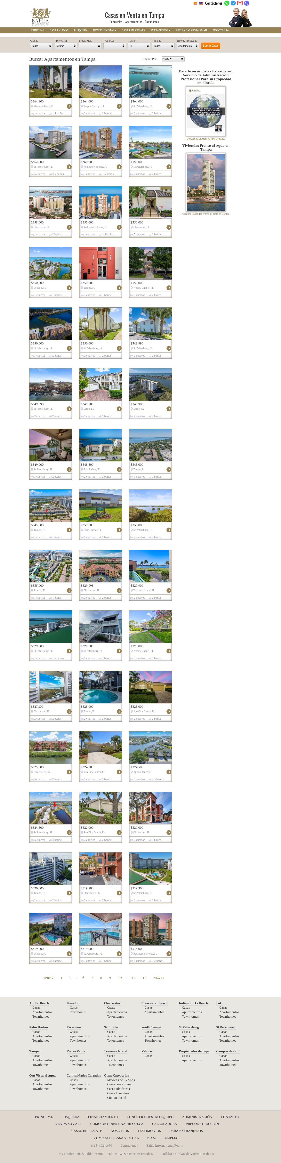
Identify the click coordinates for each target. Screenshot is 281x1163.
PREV (48, 977)
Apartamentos (42, 1012)
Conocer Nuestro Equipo (150, 1116)
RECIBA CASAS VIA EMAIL (191, 30)
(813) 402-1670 (101, 1145)
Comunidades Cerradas (84, 1075)
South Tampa (151, 1027)
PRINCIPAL (37, 30)
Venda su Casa (68, 1123)
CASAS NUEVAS (59, 30)
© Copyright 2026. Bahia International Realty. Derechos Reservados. (106, 1153)
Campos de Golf (228, 1051)
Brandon (73, 1003)
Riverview (74, 1027)
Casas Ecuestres (118, 1093)
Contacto (230, 1116)
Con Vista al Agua (42, 1075)
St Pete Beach (226, 1027)
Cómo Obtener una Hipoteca (117, 1123)
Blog (151, 1137)
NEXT (158, 977)
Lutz (219, 1003)
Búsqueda (70, 1116)
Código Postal (116, 1097)
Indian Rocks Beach (193, 1003)
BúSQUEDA (81, 30)
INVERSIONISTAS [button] (104, 30)
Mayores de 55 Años (121, 1080)
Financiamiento (103, 1116)
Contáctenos (129, 1145)
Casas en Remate (86, 1130)
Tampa (34, 1051)
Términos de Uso (203, 1153)
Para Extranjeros (186, 1130)
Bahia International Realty (165, 1145)
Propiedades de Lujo (194, 1051)
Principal (44, 1116)
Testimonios (149, 1130)
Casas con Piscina (119, 1084)
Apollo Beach (39, 1003)
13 (144, 977)
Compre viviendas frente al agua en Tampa (206, 184)
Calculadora (164, 1123)
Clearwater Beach (154, 1003)
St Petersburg (189, 1027)
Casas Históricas (118, 1088)
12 (133, 977)
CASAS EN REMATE (133, 30)
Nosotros (120, 1130)
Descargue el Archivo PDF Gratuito (205, 113)
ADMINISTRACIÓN (197, 1116)
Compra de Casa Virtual (116, 1137)
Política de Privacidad (176, 1153)
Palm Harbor (38, 1027)
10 (120, 977)
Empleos (172, 1137)
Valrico (146, 1051)
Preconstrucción (202, 1123)
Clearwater (112, 1003)
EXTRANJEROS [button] (160, 30)
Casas (36, 1007)
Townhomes (40, 1016)
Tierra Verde (76, 1051)
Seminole (111, 1027)
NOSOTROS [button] (221, 30)
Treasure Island (115, 1051)
